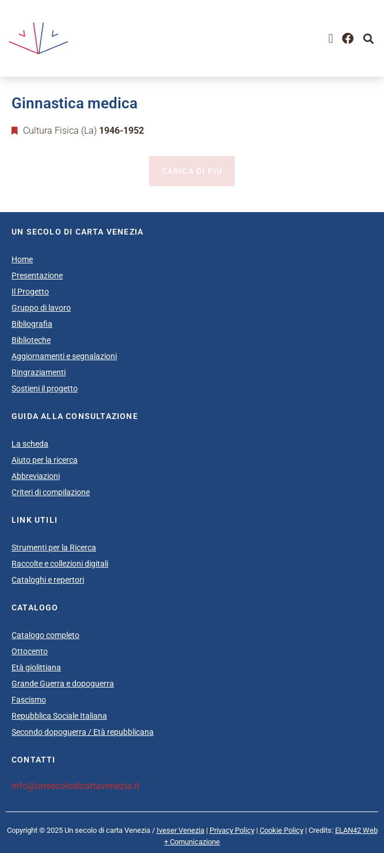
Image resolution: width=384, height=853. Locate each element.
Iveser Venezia (180, 830)
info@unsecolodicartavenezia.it (75, 785)
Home (22, 259)
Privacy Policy (232, 830)
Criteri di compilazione (51, 492)
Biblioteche (31, 340)
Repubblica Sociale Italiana (59, 715)
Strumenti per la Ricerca (54, 547)
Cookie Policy (281, 830)
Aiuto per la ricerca (45, 460)
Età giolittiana (36, 667)
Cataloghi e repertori (48, 579)
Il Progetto (30, 291)
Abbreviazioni (36, 476)
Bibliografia (32, 324)
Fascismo (29, 699)
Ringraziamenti (39, 372)
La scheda (30, 443)
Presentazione (37, 275)
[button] (330, 38)
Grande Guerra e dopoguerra (63, 683)
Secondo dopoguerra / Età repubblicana (83, 732)
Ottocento (30, 651)
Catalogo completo (45, 635)
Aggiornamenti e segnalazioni (64, 356)
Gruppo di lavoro (41, 307)
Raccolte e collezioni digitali (60, 563)
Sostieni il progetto (45, 388)
